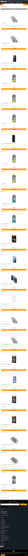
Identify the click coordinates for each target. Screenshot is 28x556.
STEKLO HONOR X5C (3, 123)
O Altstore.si (2, 519)
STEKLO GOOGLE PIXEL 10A (4, 163)
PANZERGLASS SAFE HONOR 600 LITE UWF (6, 63)
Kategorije (2, 541)
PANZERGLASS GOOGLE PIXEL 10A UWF (6, 384)
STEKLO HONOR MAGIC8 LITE (5, 103)
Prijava (23, 504)
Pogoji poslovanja (3, 522)
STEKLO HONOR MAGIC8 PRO (5, 83)
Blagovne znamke (3, 540)
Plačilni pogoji (3, 523)
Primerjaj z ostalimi (3, 30)
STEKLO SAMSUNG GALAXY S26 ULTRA (6, 484)
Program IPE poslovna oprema (5, 527)
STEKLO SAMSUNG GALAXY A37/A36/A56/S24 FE (7, 203)
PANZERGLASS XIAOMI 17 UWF (5, 404)
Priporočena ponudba (4, 536)
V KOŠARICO (14, 28)
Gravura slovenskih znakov (4, 530)
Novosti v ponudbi (3, 535)
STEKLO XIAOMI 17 (3, 183)
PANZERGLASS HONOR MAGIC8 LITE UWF (6, 424)
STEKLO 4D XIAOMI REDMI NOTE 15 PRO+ (6, 344)
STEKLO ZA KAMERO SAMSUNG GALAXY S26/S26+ (7, 464)
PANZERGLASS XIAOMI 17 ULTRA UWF (6, 364)
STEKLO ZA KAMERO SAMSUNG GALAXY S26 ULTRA (7, 444)
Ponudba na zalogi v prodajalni (5, 537)
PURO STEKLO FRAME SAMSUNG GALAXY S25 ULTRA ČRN (8, 143)
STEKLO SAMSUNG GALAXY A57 (5, 223)
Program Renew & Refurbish (4, 526)
